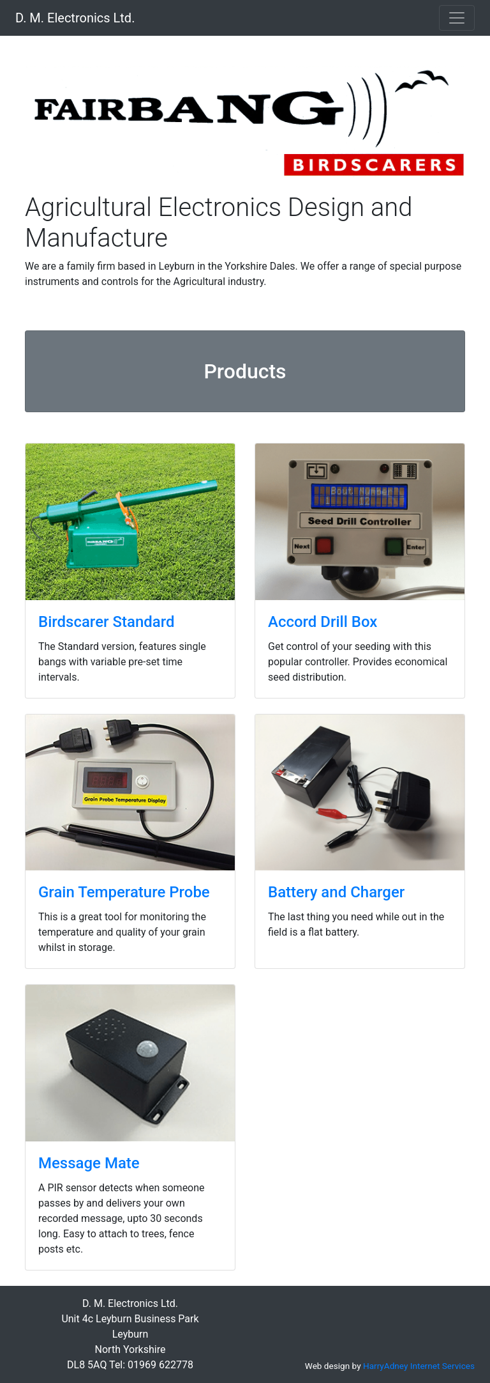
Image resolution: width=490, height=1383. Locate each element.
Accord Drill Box (322, 622)
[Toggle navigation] (457, 18)
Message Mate (89, 1163)
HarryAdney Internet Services (419, 1366)
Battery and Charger (336, 892)
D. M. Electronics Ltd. (75, 18)
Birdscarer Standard (106, 622)
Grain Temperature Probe (124, 892)
